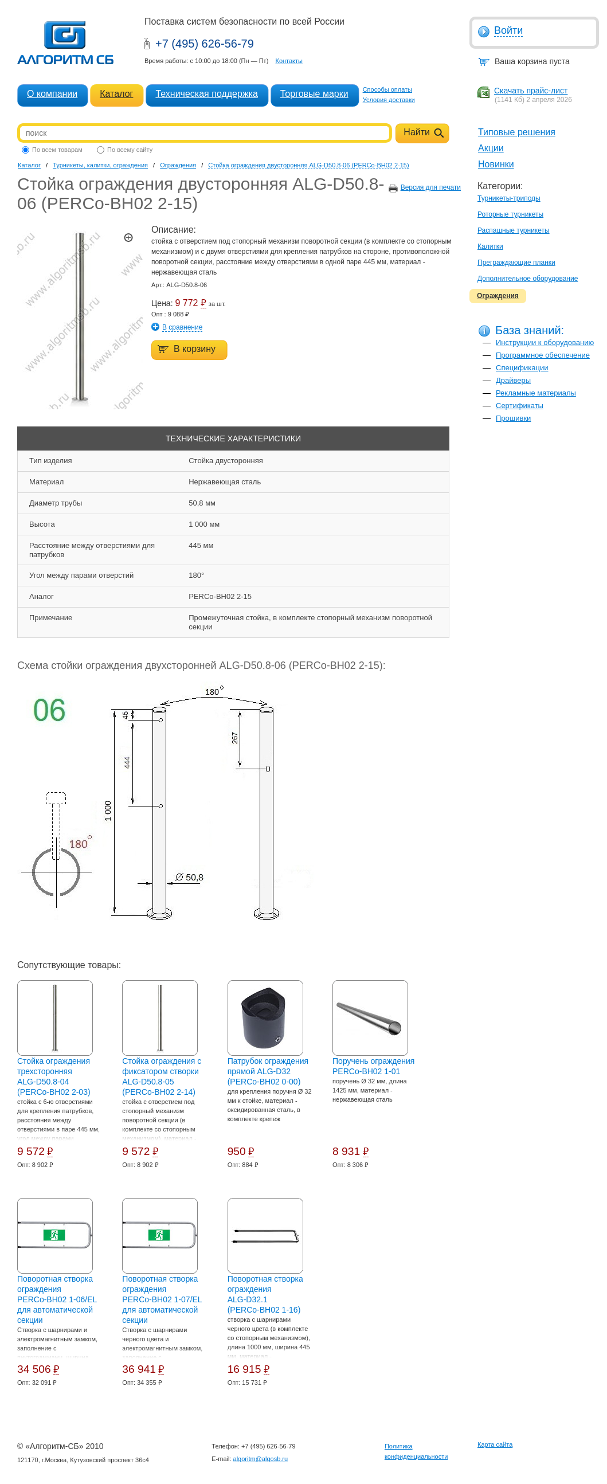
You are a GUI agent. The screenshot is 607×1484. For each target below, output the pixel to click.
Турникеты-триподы (509, 198)
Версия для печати (431, 187)
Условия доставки (389, 99)
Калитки (490, 246)
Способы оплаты (387, 89)
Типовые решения (516, 132)
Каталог (116, 94)
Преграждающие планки (516, 263)
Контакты (289, 60)
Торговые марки (314, 94)
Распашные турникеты (513, 230)
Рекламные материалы (536, 393)
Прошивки (513, 418)
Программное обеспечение (543, 355)
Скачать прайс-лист (530, 90)
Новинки (496, 164)
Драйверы (513, 380)
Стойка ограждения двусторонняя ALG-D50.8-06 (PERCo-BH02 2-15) (308, 165)
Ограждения (498, 296)
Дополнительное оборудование (527, 279)
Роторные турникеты (510, 214)
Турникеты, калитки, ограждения (100, 165)
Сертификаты (519, 405)
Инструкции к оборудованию (545, 342)
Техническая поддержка (206, 94)
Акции (491, 148)
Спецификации (522, 367)
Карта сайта (494, 1444)
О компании (52, 94)
